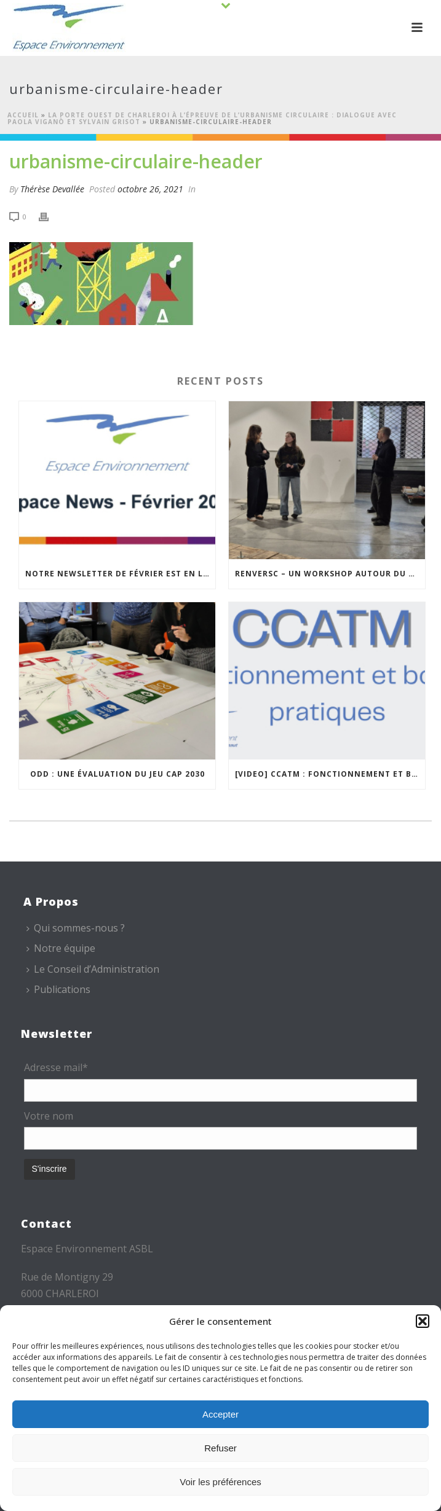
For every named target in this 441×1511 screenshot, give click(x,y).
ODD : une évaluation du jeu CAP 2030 (117, 774)
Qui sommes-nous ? (75, 928)
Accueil (23, 115)
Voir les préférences (220, 1482)
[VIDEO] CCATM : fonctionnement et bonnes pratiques (330, 774)
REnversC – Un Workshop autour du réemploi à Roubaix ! (330, 573)
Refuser (220, 1448)
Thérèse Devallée (52, 189)
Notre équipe (60, 948)
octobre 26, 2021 (150, 189)
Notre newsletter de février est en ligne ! (120, 573)
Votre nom (48, 1116)
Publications (58, 989)
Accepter (220, 1414)
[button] (422, 1321)
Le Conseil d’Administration (92, 969)
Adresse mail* (56, 1067)
